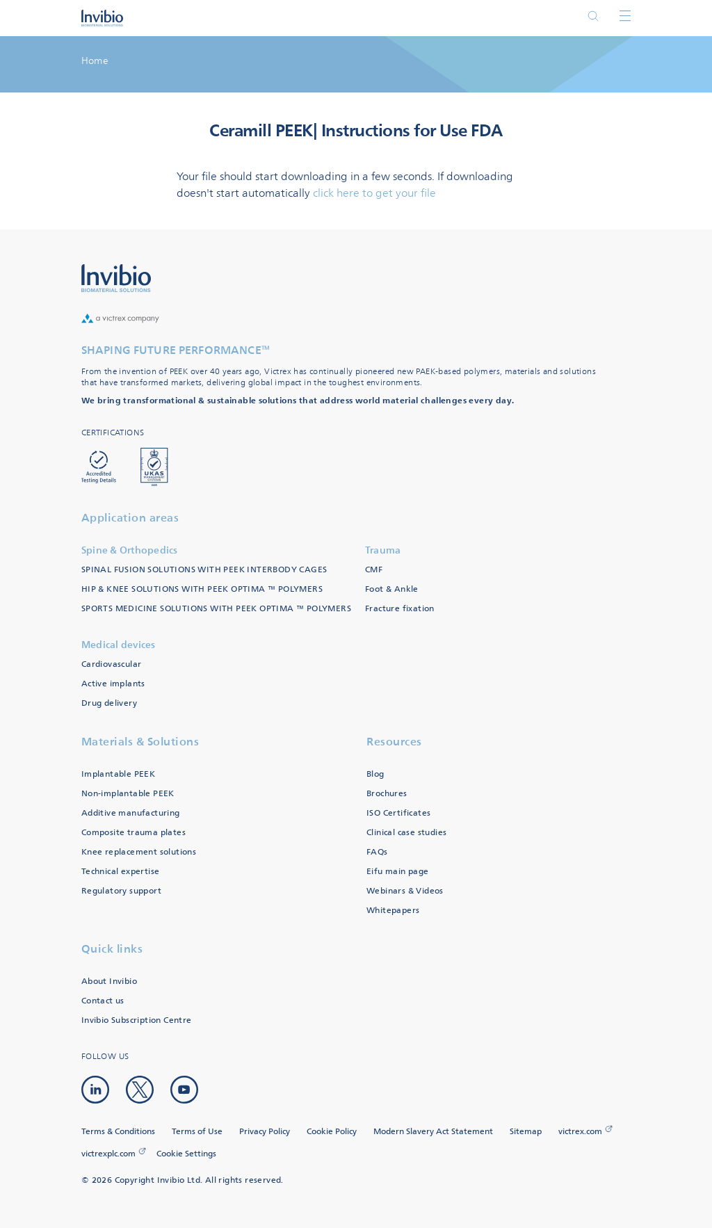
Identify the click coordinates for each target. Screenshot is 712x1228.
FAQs (377, 852)
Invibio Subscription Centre (136, 1020)
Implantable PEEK (118, 774)
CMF (373, 570)
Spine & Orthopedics (129, 550)
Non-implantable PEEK (128, 793)
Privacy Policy (264, 1131)
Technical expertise (120, 871)
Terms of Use (197, 1131)
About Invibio (109, 981)
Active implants (113, 684)
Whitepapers (392, 910)
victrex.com (580, 1131)
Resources (394, 741)
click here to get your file (374, 193)
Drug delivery (109, 703)
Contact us (102, 1001)
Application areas (130, 517)
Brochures (386, 793)
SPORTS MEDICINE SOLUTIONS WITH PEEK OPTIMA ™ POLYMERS (216, 608)
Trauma (383, 550)
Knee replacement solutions (138, 852)
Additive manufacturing (130, 813)
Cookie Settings (186, 1154)
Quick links (112, 948)
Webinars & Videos (405, 891)
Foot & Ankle (392, 589)
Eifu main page (397, 871)
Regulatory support (121, 891)
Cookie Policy (332, 1131)
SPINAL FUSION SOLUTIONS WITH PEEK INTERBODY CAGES (204, 570)
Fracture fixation (400, 608)
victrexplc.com (108, 1154)
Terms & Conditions (118, 1131)
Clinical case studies (406, 832)
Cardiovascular (111, 664)
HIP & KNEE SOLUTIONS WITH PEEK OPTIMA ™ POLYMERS (202, 589)
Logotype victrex (102, 18)
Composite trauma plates (133, 832)
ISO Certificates (398, 813)
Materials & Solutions (140, 741)
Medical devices (118, 645)
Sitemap (526, 1131)
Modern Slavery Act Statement (433, 1131)
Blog (375, 774)
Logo (116, 278)
